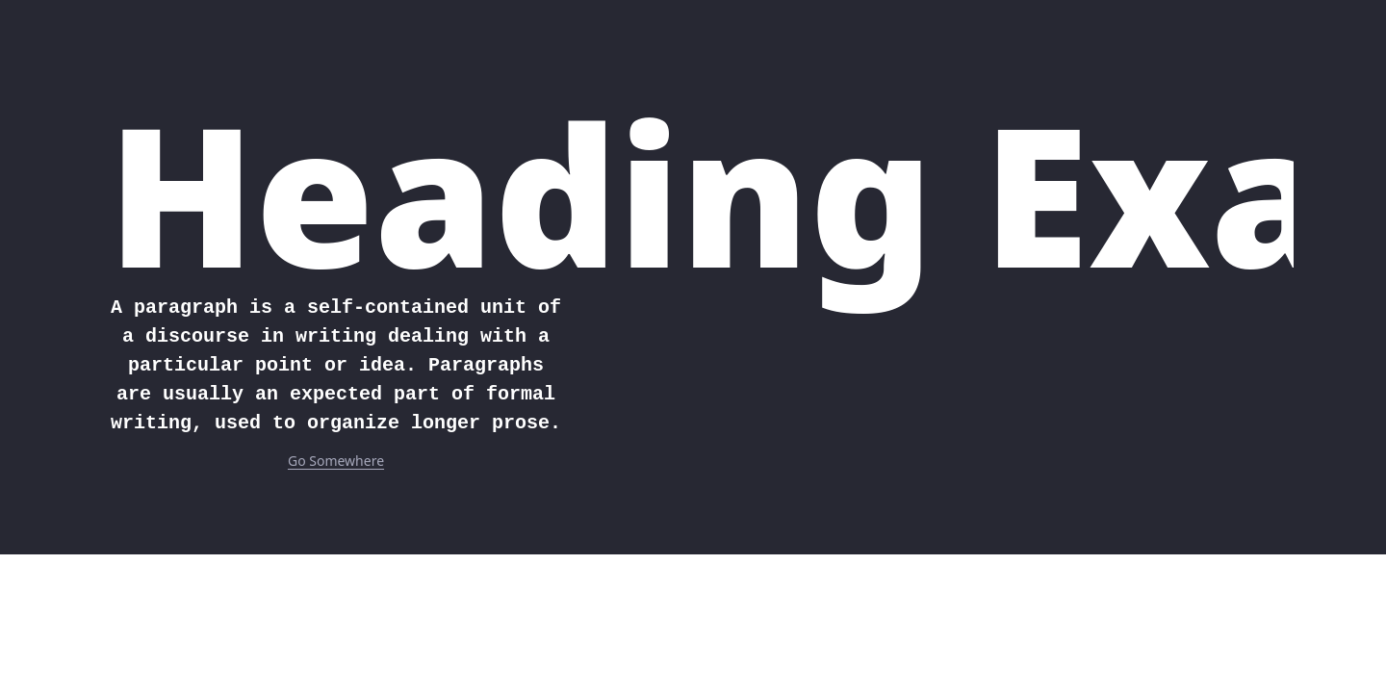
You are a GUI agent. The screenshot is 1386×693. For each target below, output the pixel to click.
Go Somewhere (336, 460)
